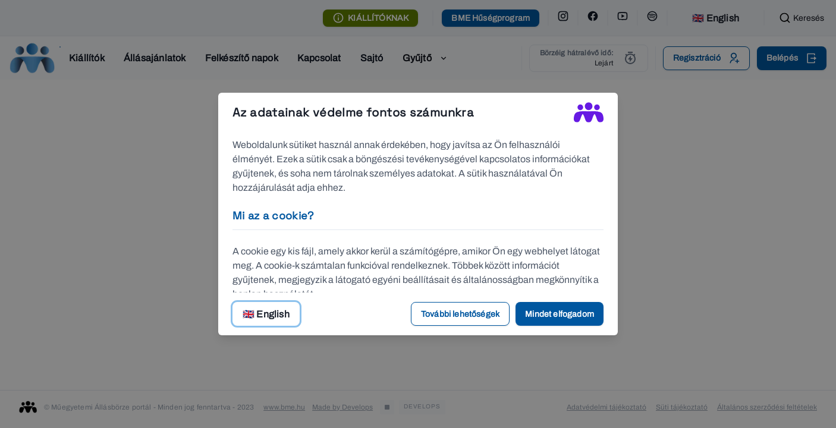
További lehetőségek (460, 314)
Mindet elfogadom (559, 314)
